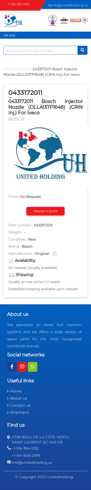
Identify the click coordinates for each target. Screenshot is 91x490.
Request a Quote (45, 211)
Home (9, 69)
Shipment (19, 412)
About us (18, 398)
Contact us (20, 405)
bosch (23, 69)
